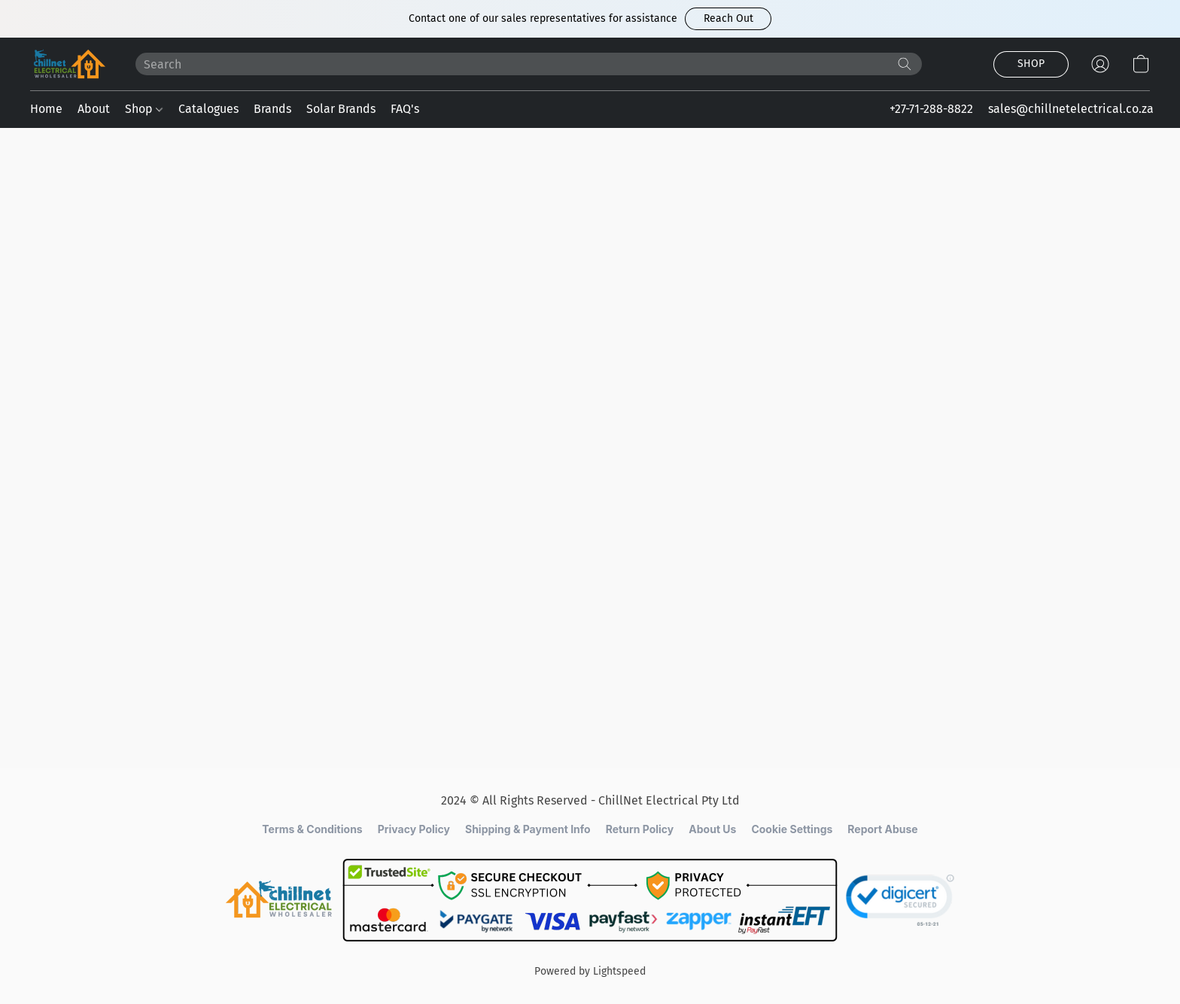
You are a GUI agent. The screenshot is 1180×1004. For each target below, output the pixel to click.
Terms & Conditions (312, 829)
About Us (712, 829)
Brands (272, 109)
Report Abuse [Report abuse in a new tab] (882, 829)
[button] (728, 19)
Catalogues (208, 109)
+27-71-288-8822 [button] (931, 109)
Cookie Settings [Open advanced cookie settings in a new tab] (791, 829)
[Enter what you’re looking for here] (528, 64)
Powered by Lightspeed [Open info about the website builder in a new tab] (590, 971)
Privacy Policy (414, 829)
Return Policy (640, 829)
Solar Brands (341, 109)
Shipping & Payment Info (528, 829)
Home (46, 109)
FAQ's (405, 109)
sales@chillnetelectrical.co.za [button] (1071, 109)
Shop (144, 109)
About (94, 109)
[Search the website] (904, 64)
